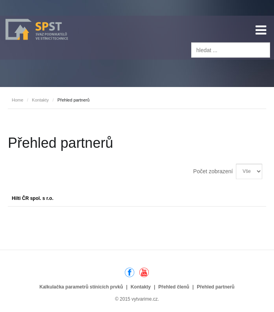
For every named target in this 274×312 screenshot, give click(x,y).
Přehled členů (173, 287)
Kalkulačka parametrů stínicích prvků (81, 287)
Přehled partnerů (215, 287)
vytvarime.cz (145, 299)
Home (17, 100)
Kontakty (40, 100)
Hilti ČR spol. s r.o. (32, 198)
